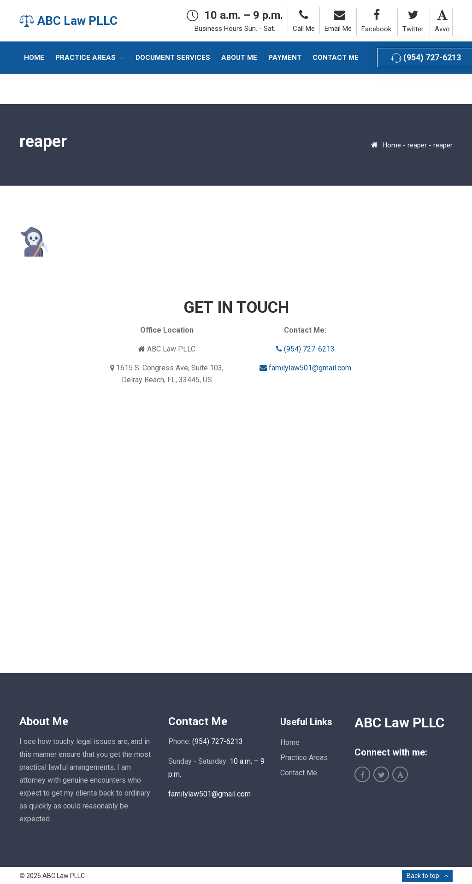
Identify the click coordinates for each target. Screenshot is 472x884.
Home (392, 145)
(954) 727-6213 (305, 349)
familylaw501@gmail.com (305, 367)
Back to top (423, 875)
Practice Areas (304, 757)
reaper (417, 145)
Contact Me (298, 772)
